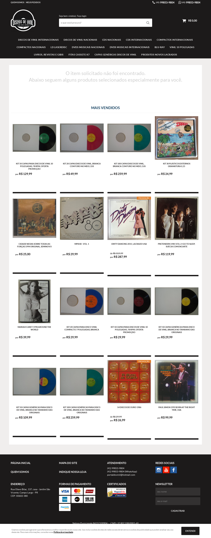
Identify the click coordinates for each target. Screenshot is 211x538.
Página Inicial (20, 462)
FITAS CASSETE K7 (79, 54)
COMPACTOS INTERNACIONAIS (175, 39)
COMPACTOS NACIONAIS (31, 47)
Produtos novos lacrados (159, 54)
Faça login (81, 16)
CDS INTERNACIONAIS (139, 39)
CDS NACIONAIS (111, 39)
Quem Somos (17, 2)
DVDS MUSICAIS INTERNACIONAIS (130, 47)
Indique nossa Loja (72, 471)
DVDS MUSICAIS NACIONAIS (88, 47)
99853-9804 (165, 2)
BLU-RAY (160, 47)
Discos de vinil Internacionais (38, 39)
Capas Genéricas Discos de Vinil (115, 54)
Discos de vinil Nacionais (80, 39)
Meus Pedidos (33, 2)
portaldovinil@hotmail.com (121, 475)
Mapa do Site (68, 462)
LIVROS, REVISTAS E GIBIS (49, 54)
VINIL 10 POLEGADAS (182, 47)
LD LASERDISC (59, 47)
